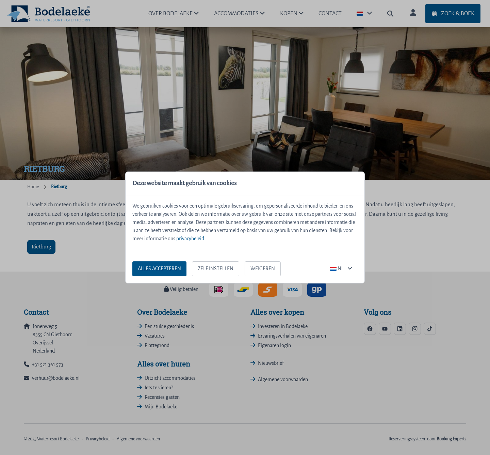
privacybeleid (190, 239)
